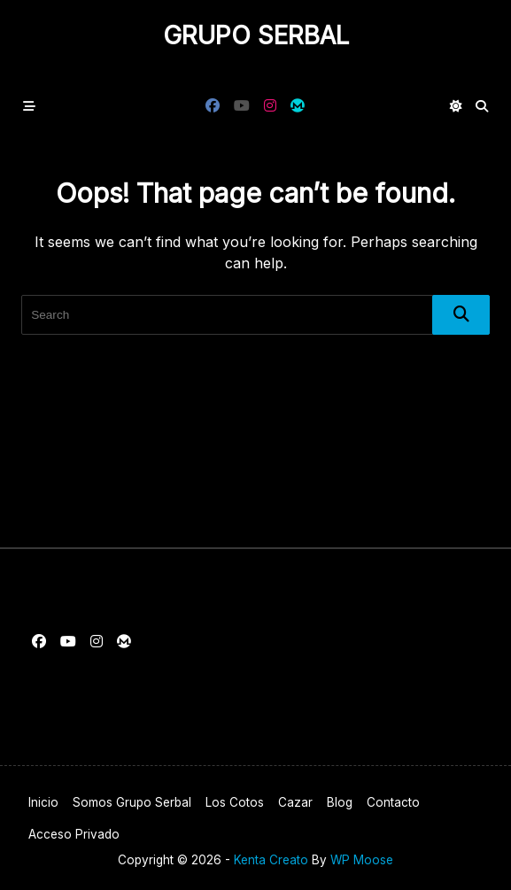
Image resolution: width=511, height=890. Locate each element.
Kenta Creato (271, 860)
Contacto (393, 802)
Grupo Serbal (256, 35)
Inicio (43, 802)
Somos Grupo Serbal (132, 802)
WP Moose (361, 860)
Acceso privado (74, 834)
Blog (339, 802)
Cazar (295, 802)
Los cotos (234, 802)
